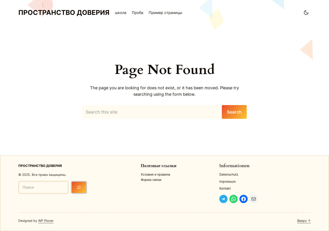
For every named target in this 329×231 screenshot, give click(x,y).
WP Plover (45, 221)
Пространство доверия (63, 12)
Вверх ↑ (304, 221)
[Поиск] (79, 187)
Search (234, 112)
